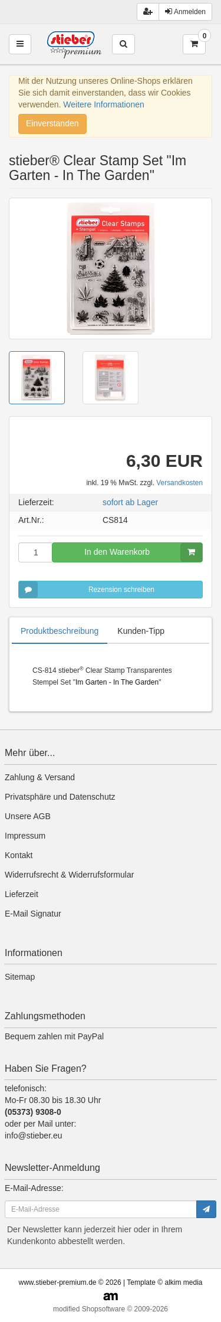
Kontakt (18, 855)
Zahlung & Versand (40, 777)
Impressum (25, 835)
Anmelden (185, 11)
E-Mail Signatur (33, 913)
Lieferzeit (21, 894)
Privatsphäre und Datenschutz (60, 796)
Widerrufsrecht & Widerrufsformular (69, 874)
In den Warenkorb (143, 552)
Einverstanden (52, 123)
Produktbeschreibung (59, 631)
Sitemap (20, 976)
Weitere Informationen (103, 104)
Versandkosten (179, 483)
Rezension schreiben (86, 589)
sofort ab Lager (130, 502)
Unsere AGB (28, 816)
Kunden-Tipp (140, 631)
